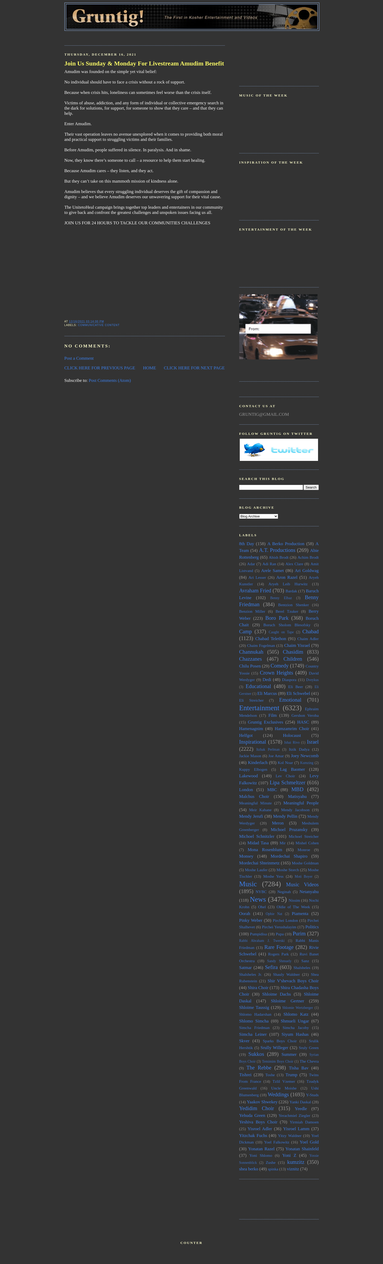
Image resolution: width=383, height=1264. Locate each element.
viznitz (293, 1168)
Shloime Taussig (254, 1007)
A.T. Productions (277, 550)
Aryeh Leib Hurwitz (288, 584)
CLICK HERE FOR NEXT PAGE (194, 367)
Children (293, 659)
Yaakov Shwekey (262, 1101)
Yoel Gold (309, 1142)
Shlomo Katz (295, 1014)
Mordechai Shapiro (289, 856)
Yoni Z (289, 1155)
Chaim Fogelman (261, 645)
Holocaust (292, 735)
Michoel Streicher (304, 836)
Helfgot (246, 735)
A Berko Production (285, 543)
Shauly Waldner (286, 974)
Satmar (245, 967)
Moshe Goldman (305, 863)
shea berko (248, 1168)
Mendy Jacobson (295, 810)
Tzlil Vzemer (284, 1081)
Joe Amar (276, 756)
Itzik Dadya (299, 749)
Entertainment (259, 708)
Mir (283, 843)
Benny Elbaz (281, 598)
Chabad (310, 631)
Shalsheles (302, 967)
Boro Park (277, 618)
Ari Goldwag (307, 570)
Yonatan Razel (261, 1148)
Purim (299, 933)
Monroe (303, 849)
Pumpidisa (258, 934)
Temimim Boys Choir (277, 1061)
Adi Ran (269, 564)
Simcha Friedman (254, 1027)
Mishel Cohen (307, 843)
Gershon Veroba (305, 715)
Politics (312, 926)
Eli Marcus (267, 693)
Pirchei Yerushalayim (279, 927)
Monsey (246, 856)
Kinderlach (258, 762)
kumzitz (295, 1162)
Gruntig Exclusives (265, 722)
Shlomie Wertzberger (297, 1008)
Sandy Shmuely (279, 961)
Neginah (284, 891)
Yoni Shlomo (260, 1155)
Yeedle (301, 1108)
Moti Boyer (304, 876)
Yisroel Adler (260, 1128)
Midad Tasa (258, 842)
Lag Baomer (292, 769)
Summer (289, 1054)
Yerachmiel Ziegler (294, 1115)
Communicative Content (99, 325)
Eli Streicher (251, 700)
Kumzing (307, 763)
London (246, 789)
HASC (303, 722)
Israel (313, 742)
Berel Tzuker (287, 611)
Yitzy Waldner (289, 1135)
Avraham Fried (255, 590)
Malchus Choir (254, 796)
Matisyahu (297, 796)
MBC (272, 789)
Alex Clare (294, 564)
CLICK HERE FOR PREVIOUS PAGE (99, 367)
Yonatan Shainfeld (302, 1148)
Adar (251, 564)
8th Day (246, 543)
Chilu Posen (250, 666)
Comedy (280, 666)
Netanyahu (309, 891)
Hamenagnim (251, 728)
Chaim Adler (308, 638)
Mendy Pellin (285, 816)
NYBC (261, 891)
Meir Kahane (260, 810)
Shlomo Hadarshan (255, 1014)
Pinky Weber (250, 920)
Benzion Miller (252, 611)
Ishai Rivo (292, 742)
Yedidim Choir (256, 1108)
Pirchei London (285, 920)
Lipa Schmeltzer (287, 782)
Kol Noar (285, 762)
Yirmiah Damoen (304, 1122)
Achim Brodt (308, 557)
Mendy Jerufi (251, 816)
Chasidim (293, 652)
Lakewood (248, 775)
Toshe (270, 1075)
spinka (273, 1169)
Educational (258, 686)
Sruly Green (309, 1047)
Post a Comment (79, 358)
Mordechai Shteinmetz (259, 862)
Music (248, 884)
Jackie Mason (250, 756)
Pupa (280, 934)
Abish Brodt (279, 557)
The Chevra (309, 1061)
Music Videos (302, 884)
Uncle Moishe (284, 1088)
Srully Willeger (274, 1047)
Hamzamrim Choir (292, 728)
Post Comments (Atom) (110, 380)
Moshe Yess (273, 876)
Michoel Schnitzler (256, 836)
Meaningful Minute (255, 803)
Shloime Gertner (287, 1000)
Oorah (244, 913)
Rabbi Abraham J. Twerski (262, 941)
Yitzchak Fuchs (253, 1135)
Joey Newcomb (305, 755)
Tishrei (245, 1074)
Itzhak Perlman (268, 749)
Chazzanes (250, 659)
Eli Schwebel (298, 693)
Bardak (291, 591)
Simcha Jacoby (296, 1027)
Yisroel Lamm (296, 1128)
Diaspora (289, 679)
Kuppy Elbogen (253, 769)
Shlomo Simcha (254, 1021)
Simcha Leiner (253, 1034)
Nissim (294, 900)
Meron (278, 823)
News (258, 899)
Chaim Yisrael (297, 645)
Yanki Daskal (300, 1102)
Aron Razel (286, 577)
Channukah (251, 652)
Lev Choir (285, 776)
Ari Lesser (257, 577)
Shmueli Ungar (295, 1021)
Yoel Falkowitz (276, 1142)
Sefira (271, 967)
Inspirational (252, 742)
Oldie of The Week (293, 907)
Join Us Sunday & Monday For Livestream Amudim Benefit (144, 63)
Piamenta (300, 913)
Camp (245, 631)
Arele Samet (272, 570)
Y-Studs (312, 1095)
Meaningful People (301, 802)
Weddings (278, 1094)
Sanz (305, 961)
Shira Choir (258, 987)
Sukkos (256, 1054)
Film (272, 715)
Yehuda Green (252, 1115)
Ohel (262, 907)
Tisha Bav (298, 1068)
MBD (297, 789)
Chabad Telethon (270, 638)
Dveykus (312, 680)
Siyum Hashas (295, 1034)
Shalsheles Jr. (250, 974)
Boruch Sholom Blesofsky (286, 625)
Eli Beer (295, 686)
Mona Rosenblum (265, 849)
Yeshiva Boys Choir (258, 1121)
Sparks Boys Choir (280, 1041)
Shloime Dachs (276, 994)
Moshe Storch (288, 870)
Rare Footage (279, 947)
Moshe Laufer (256, 870)
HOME (149, 367)
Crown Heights (276, 673)
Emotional (290, 700)
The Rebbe (259, 1067)
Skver (244, 1040)
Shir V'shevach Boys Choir (293, 980)
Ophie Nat (274, 914)
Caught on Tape (281, 632)
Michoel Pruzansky (289, 829)
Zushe (271, 1162)
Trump (291, 1074)
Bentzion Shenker (293, 605)
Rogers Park (278, 954)
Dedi (266, 679)
